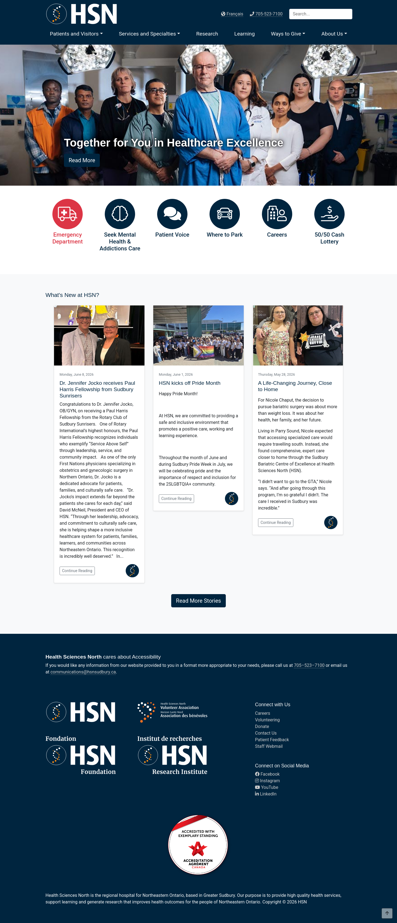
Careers (262, 713)
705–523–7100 (309, 665)
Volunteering (267, 719)
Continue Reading (77, 571)
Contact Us (266, 733)
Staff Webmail (269, 746)
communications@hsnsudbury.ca (83, 672)
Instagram (267, 780)
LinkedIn (266, 794)
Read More (82, 160)
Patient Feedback (272, 739)
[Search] (320, 14)
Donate (262, 726)
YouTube (266, 787)
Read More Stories (198, 600)
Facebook (267, 774)
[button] (76, 33)
